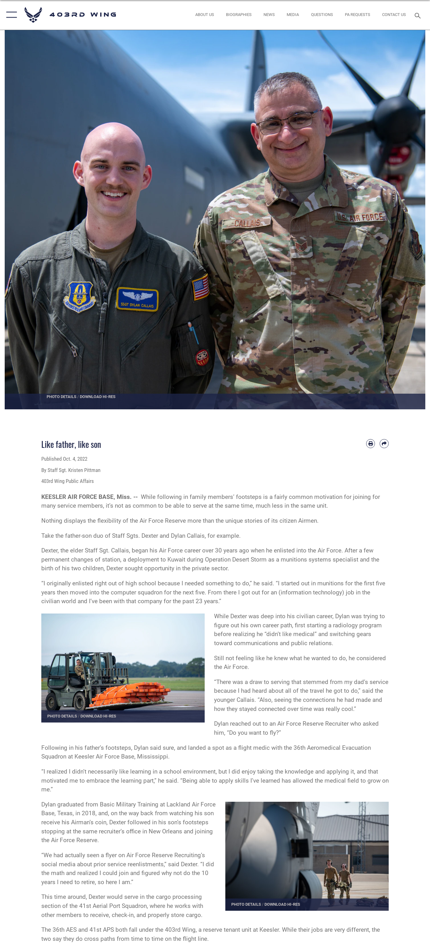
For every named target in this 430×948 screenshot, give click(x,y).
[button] (10, 15)
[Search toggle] (418, 15)
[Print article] (370, 443)
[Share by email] (384, 443)
